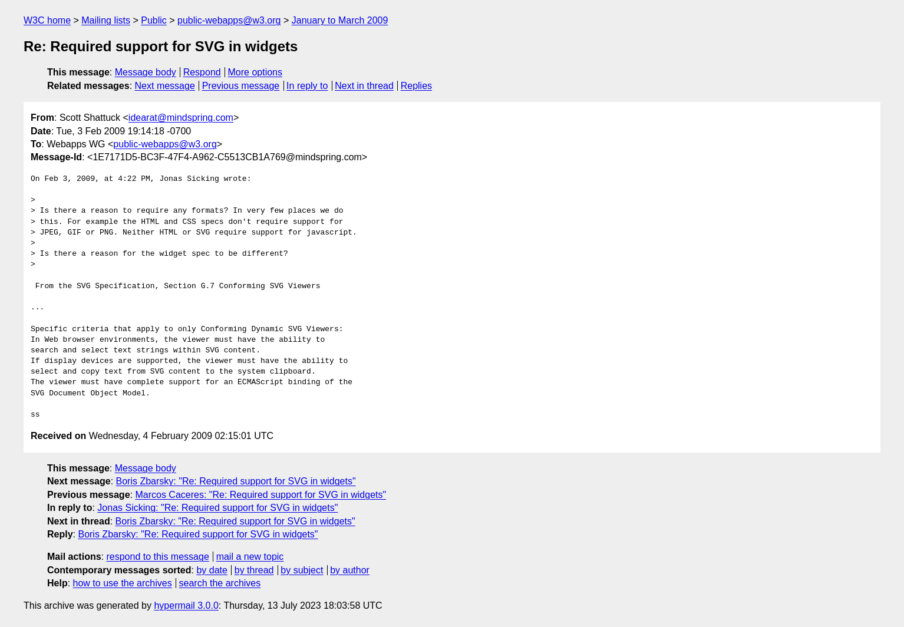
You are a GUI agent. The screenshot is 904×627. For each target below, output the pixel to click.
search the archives (220, 583)
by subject (302, 570)
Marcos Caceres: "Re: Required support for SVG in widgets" (260, 495)
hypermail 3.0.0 (186, 605)
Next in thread (364, 86)
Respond (202, 72)
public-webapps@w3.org (229, 20)
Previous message (241, 86)
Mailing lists (105, 20)
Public (154, 20)
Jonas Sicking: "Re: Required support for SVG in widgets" (217, 508)
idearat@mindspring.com (180, 118)
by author (349, 570)
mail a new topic (250, 557)
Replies (416, 86)
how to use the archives (122, 583)
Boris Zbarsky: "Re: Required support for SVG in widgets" (236, 481)
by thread (254, 570)
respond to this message (157, 557)
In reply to (307, 86)
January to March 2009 (340, 20)
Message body (145, 72)
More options (255, 72)
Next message (165, 86)
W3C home (47, 20)
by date (211, 570)
